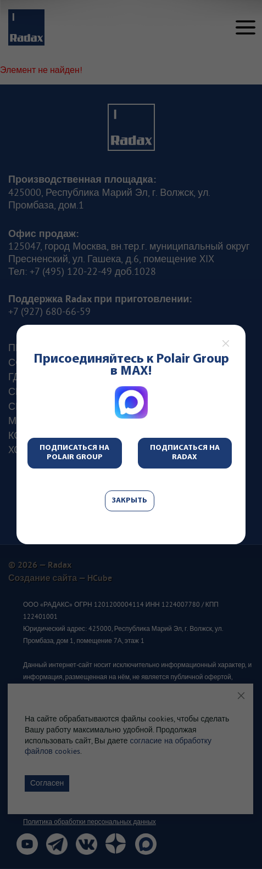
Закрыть (129, 500)
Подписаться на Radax (185, 452)
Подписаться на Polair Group (74, 452)
